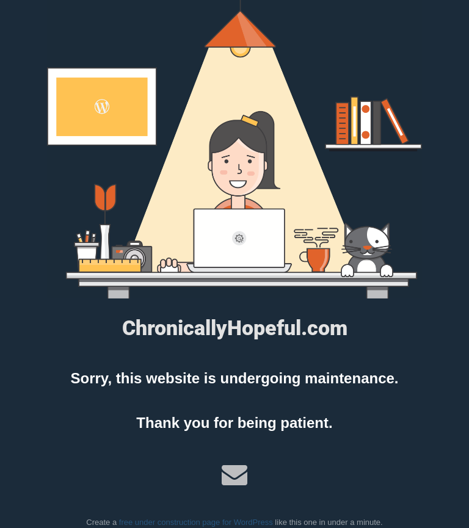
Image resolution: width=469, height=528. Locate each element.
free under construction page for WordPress (196, 522)
